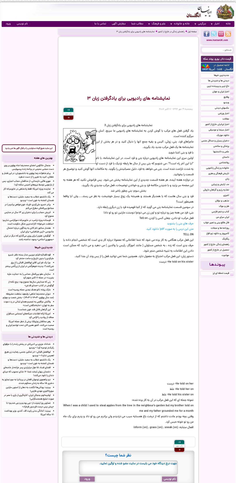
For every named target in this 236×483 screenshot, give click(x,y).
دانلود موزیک (225, 136)
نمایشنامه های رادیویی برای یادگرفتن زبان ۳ (135, 31)
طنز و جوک (226, 207)
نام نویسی (22, 24)
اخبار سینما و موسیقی (221, 130)
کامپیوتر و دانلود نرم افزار (219, 234)
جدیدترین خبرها (223, 76)
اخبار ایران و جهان (222, 92)
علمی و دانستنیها (223, 152)
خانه (228, 24)
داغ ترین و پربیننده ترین (220, 87)
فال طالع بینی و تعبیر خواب (218, 223)
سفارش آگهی (119, 24)
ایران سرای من (224, 218)
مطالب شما (137, 24)
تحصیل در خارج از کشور (220, 250)
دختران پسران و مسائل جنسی (217, 141)
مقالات (228, 119)
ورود (8, 24)
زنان (229, 179)
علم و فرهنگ (157, 24)
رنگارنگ (227, 239)
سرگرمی (200, 24)
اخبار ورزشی (225, 114)
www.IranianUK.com (217, 40)
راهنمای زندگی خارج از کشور (218, 245)
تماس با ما (100, 24)
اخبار (215, 24)
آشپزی (228, 196)
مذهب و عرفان (224, 201)
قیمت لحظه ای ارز (223, 274)
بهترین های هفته (43, 158)
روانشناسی (226, 163)
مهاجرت (227, 256)
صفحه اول (192, 31)
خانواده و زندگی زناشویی (219, 168)
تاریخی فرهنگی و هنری (220, 174)
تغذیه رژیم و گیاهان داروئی (218, 190)
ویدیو (228, 103)
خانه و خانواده (180, 24)
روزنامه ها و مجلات (222, 228)
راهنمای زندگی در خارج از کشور (171, 31)
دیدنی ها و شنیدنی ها (220, 81)
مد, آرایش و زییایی (222, 185)
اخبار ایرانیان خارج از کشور (219, 125)
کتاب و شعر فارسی (222, 212)
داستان (227, 158)
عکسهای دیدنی (224, 108)
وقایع (228, 98)
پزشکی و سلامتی (223, 147)
